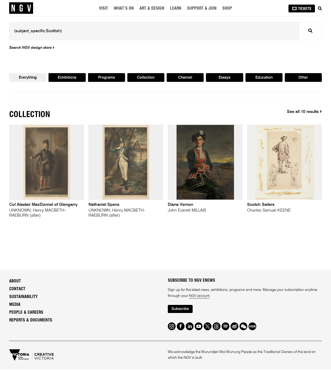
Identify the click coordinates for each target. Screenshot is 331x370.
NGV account (199, 296)
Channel (185, 78)
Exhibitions (67, 78)
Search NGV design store (31, 48)
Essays (224, 78)
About (15, 282)
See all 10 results (304, 112)
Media (14, 305)
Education (264, 78)
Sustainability (23, 297)
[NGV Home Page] (21, 8)
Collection (146, 78)
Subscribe (181, 310)
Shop (227, 8)
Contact (17, 289)
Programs (106, 78)
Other (303, 78)
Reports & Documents (30, 321)
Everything (27, 78)
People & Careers (26, 313)
